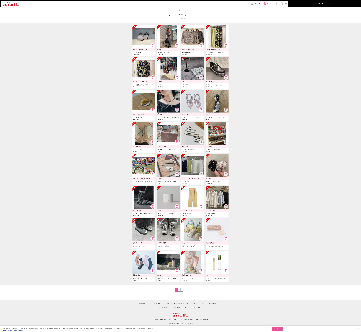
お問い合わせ (156, 303)
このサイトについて (178, 307)
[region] (180, 329)
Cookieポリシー (195, 307)
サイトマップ (163, 307)
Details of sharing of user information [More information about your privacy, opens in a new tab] (13, 330)
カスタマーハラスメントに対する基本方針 (205, 303)
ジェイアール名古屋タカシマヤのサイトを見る (180, 323)
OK (277, 328)
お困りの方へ (142, 303)
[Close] (358, 329)
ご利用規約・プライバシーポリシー (176, 303)
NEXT (184, 289)
